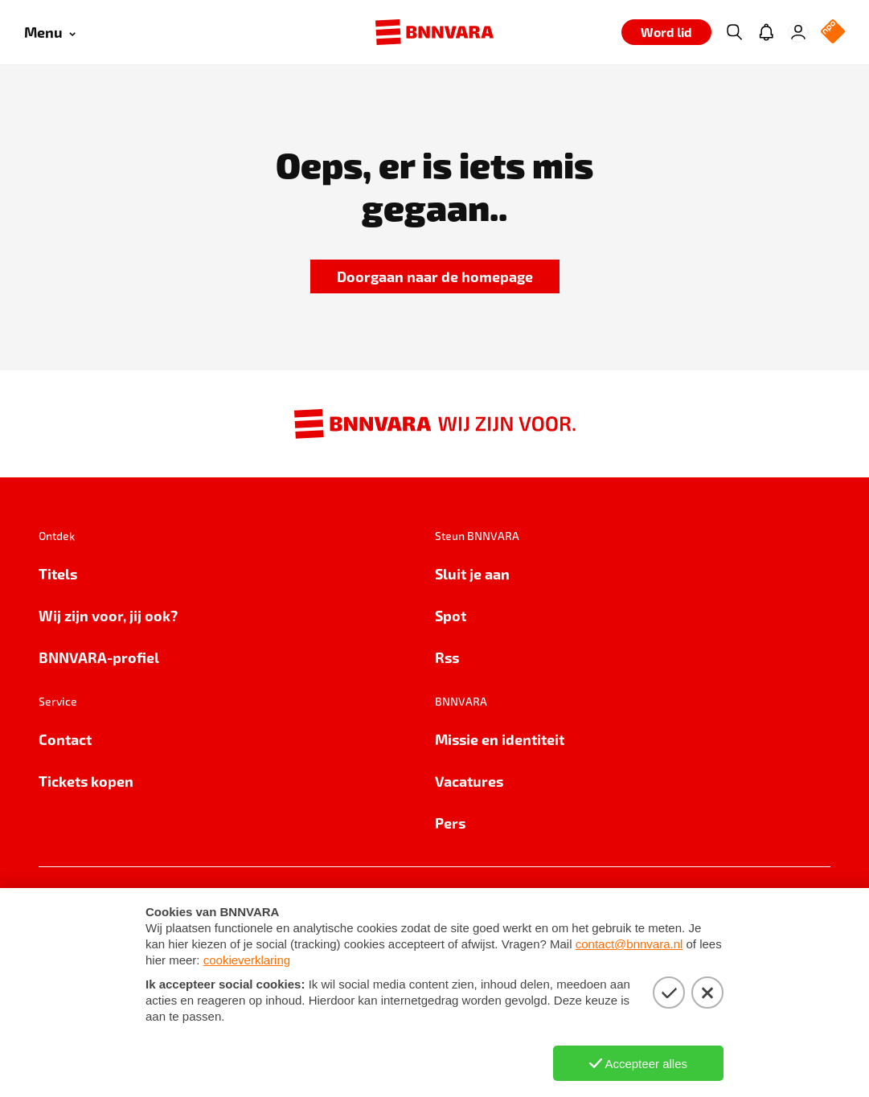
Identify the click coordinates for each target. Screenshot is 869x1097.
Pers (450, 822)
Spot (450, 615)
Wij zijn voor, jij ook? (108, 615)
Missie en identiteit (499, 739)
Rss (447, 657)
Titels (58, 573)
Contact (65, 739)
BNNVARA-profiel (99, 657)
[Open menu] (50, 32)
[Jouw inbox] (766, 32)
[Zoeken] (734, 32)
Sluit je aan (472, 573)
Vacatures (469, 780)
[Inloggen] (798, 32)
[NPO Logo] (833, 32)
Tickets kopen (86, 780)
